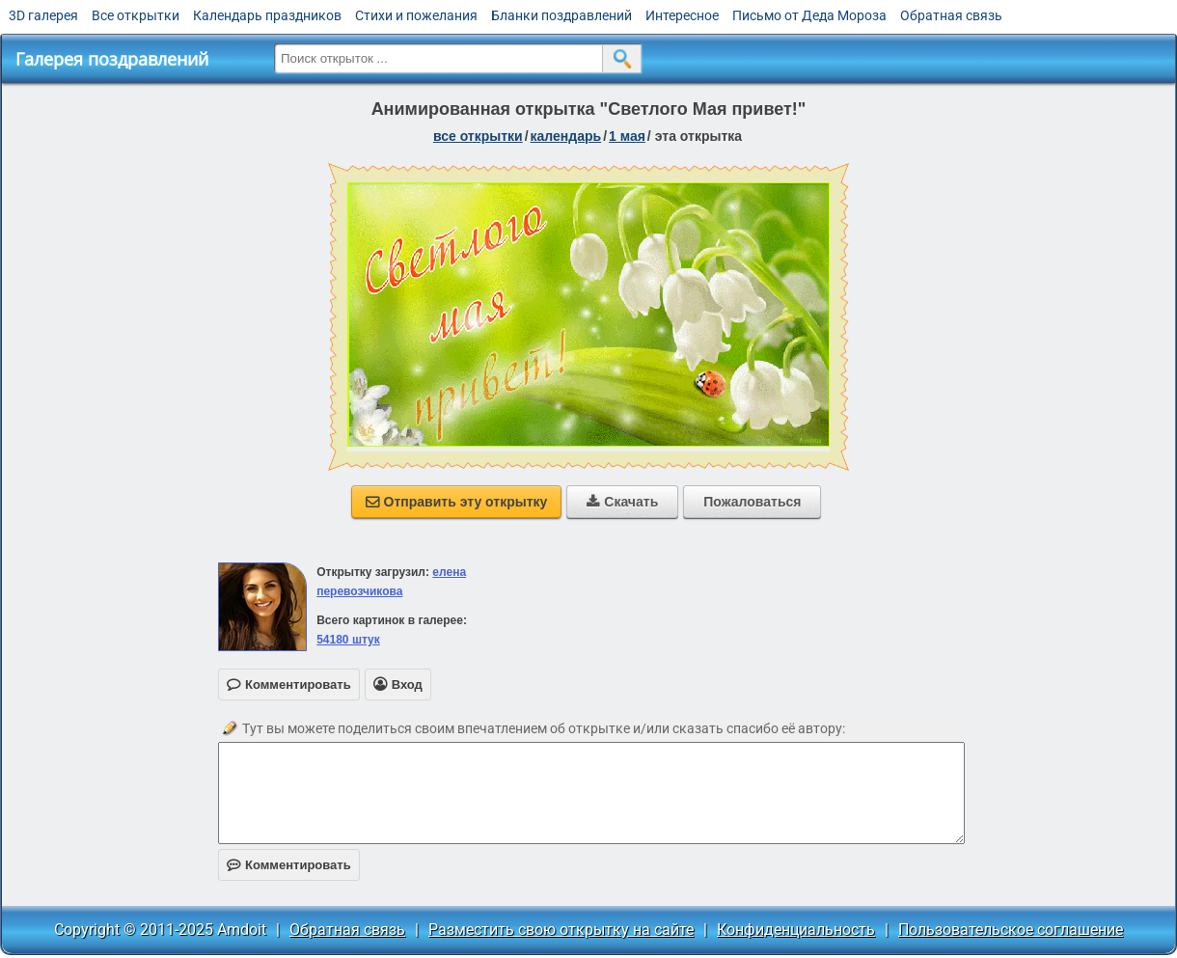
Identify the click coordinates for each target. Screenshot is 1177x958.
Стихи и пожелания (416, 15)
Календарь (566, 136)
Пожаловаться (752, 501)
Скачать (622, 501)
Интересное (682, 15)
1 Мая (627, 136)
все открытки (478, 136)
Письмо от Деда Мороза (809, 15)
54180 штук (348, 639)
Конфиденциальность (796, 929)
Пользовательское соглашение (1010, 929)
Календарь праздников (267, 15)
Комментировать (289, 865)
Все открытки (135, 15)
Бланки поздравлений (561, 15)
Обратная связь (951, 15)
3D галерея (43, 15)
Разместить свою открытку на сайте (561, 929)
